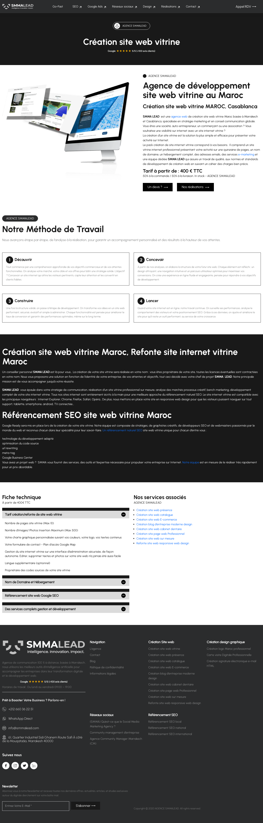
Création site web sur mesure (155, 538)
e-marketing (246, 154)
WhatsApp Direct (17, 718)
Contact (191, 6)
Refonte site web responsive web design (162, 543)
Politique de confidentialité (107, 667)
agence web (179, 116)
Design (147, 6)
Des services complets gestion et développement (40, 609)
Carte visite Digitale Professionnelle (229, 654)
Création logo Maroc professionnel (229, 648)
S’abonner (85, 806)
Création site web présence (154, 509)
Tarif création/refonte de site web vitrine (33, 514)
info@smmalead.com (20, 728)
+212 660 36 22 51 (17, 709)
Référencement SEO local (164, 721)
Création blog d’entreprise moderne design (164, 524)
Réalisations (168, 6)
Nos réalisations (195, 187)
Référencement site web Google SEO (32, 595)
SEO (75, 6)
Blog (92, 660)
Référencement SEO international (170, 733)
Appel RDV (246, 7)
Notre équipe (190, 462)
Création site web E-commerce (156, 519)
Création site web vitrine (164, 648)
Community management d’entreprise (114, 732)
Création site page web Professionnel (160, 533)
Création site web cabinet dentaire (159, 528)
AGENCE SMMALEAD (20, 218)
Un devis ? (158, 187)
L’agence (95, 648)
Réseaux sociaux (123, 6)
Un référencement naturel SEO (122, 430)
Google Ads (95, 6)
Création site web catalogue (154, 514)
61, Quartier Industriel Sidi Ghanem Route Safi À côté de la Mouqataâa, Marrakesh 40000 (42, 738)
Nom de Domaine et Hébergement (29, 582)
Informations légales (103, 673)
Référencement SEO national (167, 727)
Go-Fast (58, 6)
